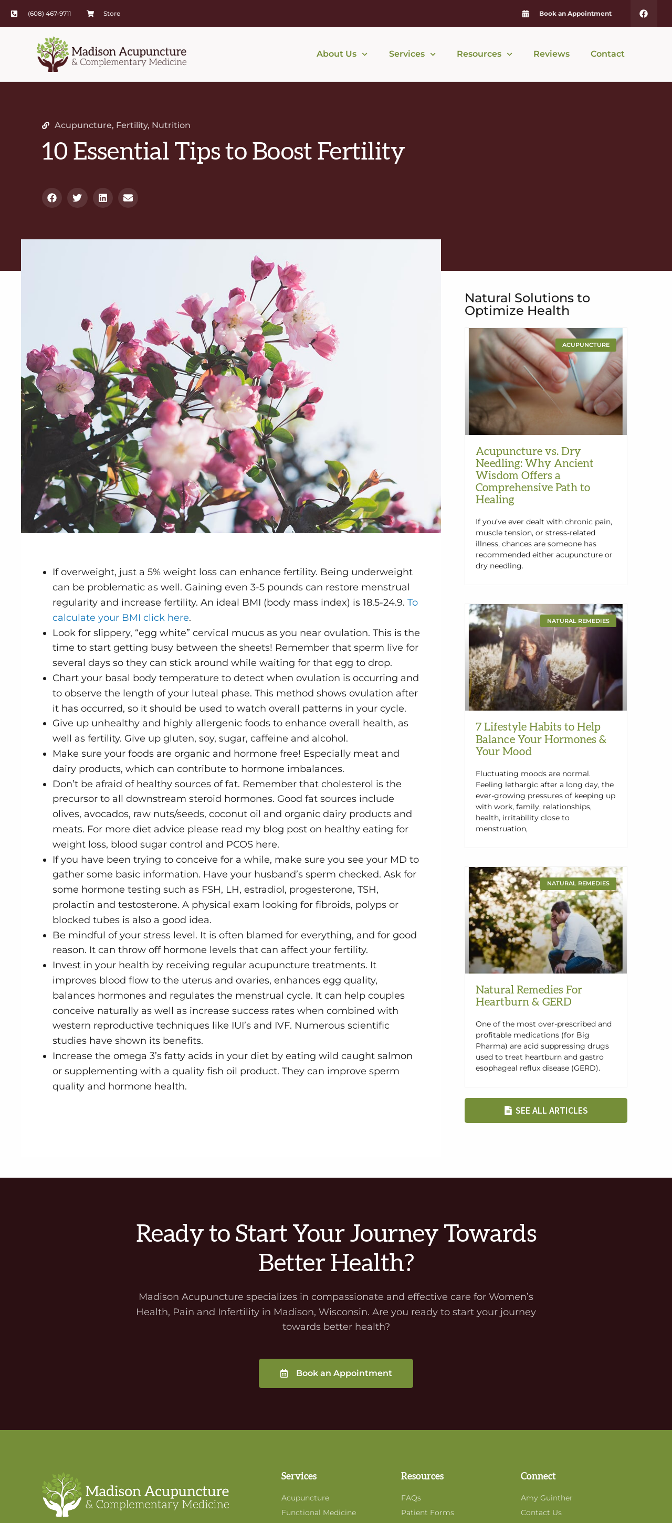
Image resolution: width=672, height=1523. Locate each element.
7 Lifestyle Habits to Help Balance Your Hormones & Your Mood (541, 739)
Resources (484, 54)
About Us (342, 54)
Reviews (551, 54)
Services (412, 54)
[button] (52, 198)
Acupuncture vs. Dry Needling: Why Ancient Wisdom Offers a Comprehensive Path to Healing (535, 475)
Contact (608, 54)
